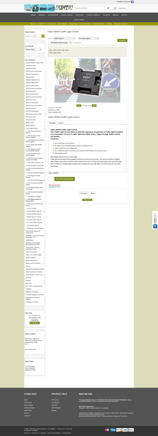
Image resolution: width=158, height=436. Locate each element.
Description (52, 123)
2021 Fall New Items (32, 111)
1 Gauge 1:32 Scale (32, 302)
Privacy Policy (67, 433)
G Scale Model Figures (34, 220)
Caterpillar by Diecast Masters (32, 298)
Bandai (115, 15)
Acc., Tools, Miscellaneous (34, 286)
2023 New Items (31, 100)
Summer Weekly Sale (32, 80)
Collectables (29, 240)
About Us (33, 24)
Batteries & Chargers (32, 292)
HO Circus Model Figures (36, 173)
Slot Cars (28, 283)
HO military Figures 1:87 (35, 162)
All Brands (55, 405)
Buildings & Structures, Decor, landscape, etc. (35, 236)
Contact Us (41, 24)
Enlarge (88, 105)
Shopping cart (35, 315)
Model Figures (30, 125)
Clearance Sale (30, 120)
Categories (53, 15)
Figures (106, 15)
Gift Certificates (62, 24)
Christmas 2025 (31, 65)
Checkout (34, 323)
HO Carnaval (32, 208)
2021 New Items (31, 117)
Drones (28, 266)
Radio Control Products (33, 263)
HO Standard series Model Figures (33, 154)
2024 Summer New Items (34, 88)
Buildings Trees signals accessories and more (33, 243)
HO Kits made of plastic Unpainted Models (34, 159)
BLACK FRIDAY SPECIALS (34, 63)
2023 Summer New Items (34, 97)
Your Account (51, 24)
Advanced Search (85, 24)
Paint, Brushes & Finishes (34, 272)
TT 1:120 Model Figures (34, 222)
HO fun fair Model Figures (36, 180)
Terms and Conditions (121, 24)
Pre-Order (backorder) (64, 179)
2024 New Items (31, 91)
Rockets (28, 280)
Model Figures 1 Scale (34, 217)
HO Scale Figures (32, 128)
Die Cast (28, 277)
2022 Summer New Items (34, 105)
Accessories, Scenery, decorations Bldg (33, 248)
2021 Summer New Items (34, 114)
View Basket (122, 8)
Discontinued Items (99, 24)
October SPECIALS (32, 83)
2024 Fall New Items (32, 85)
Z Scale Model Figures (34, 214)
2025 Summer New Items (34, 71)
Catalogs (28, 289)
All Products (77, 43)
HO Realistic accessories (36, 165)
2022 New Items (31, 108)
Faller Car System (31, 252)
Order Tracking (28, 405)
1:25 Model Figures (33, 225)
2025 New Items (31, 68)
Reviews (61, 123)
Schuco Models (30, 257)
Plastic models (93, 15)
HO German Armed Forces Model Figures (33, 150)
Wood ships (79, 20)
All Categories (56, 402)
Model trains (66, 15)
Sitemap (54, 410)
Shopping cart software (63, 429)
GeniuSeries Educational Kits (35, 269)
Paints (124, 15)
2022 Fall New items (32, 102)
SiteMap (109, 24)
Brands (42, 15)
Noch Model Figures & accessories (33, 232)
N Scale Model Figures (34, 211)
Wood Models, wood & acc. (34, 275)
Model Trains (30, 122)
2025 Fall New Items (32, 74)
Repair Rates (73, 24)
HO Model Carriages (34, 196)
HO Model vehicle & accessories (33, 200)
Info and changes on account (35, 294)
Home (33, 15)
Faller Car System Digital (33, 255)
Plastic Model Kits (31, 260)
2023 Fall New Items (32, 94)
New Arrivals (30, 77)
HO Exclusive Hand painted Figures (33, 136)
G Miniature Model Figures (35, 228)
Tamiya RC (79, 15)
